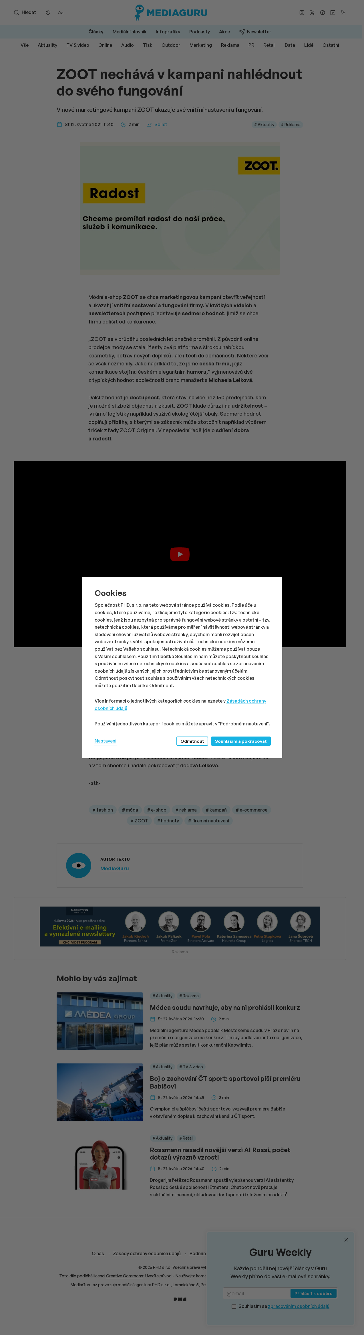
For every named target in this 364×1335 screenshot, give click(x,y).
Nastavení (105, 741)
